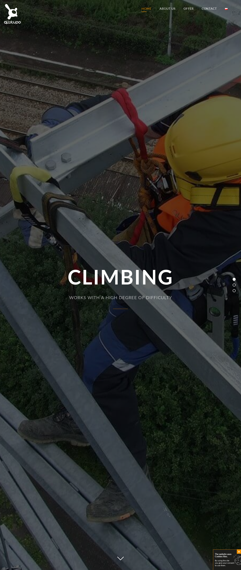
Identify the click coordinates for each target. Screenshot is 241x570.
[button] (234, 279)
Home (146, 8)
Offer (189, 8)
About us (167, 8)
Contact (209, 8)
